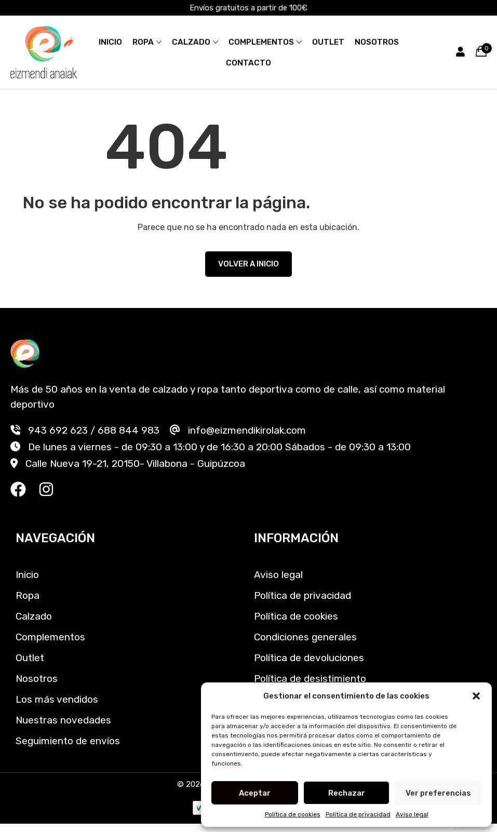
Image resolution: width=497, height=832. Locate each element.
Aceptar (255, 793)
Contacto (248, 63)
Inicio (110, 42)
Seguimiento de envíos (68, 741)
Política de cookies (292, 814)
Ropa (143, 42)
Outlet (328, 42)
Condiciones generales (305, 637)
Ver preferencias (438, 793)
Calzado (191, 42)
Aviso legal (412, 814)
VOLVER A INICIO (248, 264)
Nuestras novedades (63, 720)
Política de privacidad (358, 814)
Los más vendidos (57, 699)
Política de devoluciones (309, 658)
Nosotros (377, 42)
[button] (476, 696)
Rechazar (346, 793)
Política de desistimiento (310, 679)
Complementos (261, 42)
